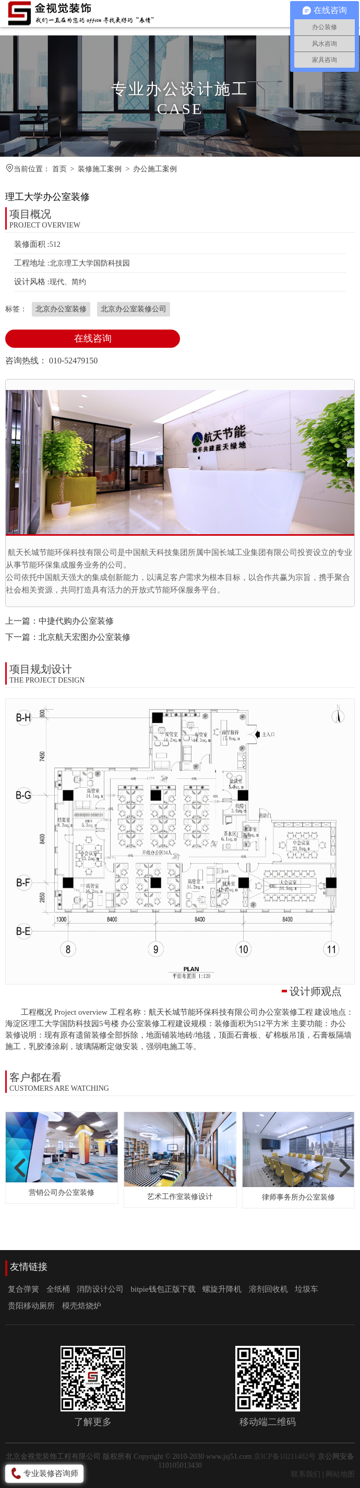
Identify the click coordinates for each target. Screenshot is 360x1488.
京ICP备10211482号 (285, 1456)
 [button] (342, 1167)
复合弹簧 (23, 1289)
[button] (343, 463)
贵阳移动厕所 (31, 1306)
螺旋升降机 (222, 1289)
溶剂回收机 (268, 1289)
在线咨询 (93, 338)
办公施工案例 (155, 169)
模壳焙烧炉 (81, 1306)
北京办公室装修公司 (133, 309)
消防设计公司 (100, 1289)
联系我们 (305, 1474)
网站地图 (340, 1474)
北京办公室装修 (61, 309)
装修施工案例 (100, 169)
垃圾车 (306, 1289)
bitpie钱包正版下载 (163, 1289)
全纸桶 (58, 1289)
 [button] (17, 1167)
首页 (59, 169)
